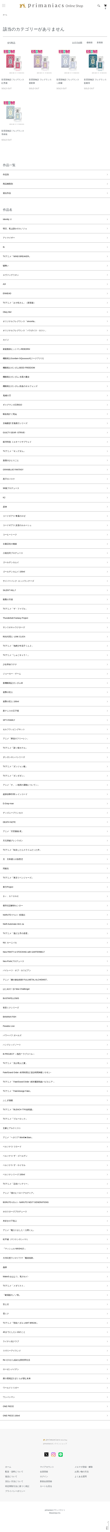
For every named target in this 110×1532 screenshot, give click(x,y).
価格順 (90, 43)
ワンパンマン (9, 1397)
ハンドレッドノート (12, 1045)
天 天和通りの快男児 (13, 859)
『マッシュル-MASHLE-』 (14, 1249)
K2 (4, 498)
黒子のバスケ (9, 479)
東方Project (8, 887)
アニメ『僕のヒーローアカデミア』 (19, 1193)
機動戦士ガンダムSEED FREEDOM (19, 368)
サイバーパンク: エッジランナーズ (18, 581)
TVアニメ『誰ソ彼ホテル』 (15, 748)
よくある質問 (78, 1477)
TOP (107, 1528)
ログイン (42, 1477)
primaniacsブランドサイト (55, 1510)
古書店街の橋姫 (10, 544)
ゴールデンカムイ (11, 563)
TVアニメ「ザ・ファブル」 (15, 609)
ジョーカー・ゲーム (12, 674)
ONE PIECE (8, 1407)
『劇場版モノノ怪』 (12, 1295)
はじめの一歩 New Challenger (16, 989)
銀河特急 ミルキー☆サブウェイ (17, 442)
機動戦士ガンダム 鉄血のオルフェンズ (20, 386)
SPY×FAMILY (9, 720)
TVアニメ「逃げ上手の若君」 (16, 934)
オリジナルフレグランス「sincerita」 (19, 321)
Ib (4, 247)
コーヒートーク (10, 535)
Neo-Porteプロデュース (13, 961)
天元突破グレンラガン (13, 841)
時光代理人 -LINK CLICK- (14, 637)
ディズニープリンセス (13, 813)
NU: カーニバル (10, 943)
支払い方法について (12, 1482)
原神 (5, 507)
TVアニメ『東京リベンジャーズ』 (18, 878)
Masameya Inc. (55, 1513)
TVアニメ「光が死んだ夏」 (15, 1063)
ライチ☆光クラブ (11, 1342)
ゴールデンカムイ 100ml (14, 572)
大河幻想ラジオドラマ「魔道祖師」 (19, 1258)
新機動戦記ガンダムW (13, 683)
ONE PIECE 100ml (11, 1416)
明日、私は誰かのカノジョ (15, 229)
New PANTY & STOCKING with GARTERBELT (24, 952)
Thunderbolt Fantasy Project (15, 618)
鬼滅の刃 (7, 396)
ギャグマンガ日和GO (12, 405)
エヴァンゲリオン (11, 275)
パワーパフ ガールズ (12, 1036)
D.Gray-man (8, 804)
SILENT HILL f (9, 590)
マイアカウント (45, 1467)
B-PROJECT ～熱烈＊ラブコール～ (19, 1054)
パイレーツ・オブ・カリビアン (17, 971)
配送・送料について (12, 1472)
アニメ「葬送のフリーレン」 (16, 739)
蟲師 (5, 1268)
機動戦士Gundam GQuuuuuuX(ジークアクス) (23, 359)
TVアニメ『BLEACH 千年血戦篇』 (18, 1110)
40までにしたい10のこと (14, 1332)
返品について (9, 1477)
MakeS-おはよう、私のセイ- (16, 1277)
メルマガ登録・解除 (81, 1467)
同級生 (6, 869)
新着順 (100, 43)
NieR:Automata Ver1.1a (13, 924)
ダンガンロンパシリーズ (14, 757)
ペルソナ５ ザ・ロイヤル (14, 1165)
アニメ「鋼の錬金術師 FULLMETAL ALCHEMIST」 (26, 980)
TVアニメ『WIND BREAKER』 (17, 257)
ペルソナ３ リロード (12, 1147)
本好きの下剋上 (10, 1221)
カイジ (6, 340)
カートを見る (44, 1486)
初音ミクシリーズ (11, 1008)
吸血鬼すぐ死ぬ (10, 414)
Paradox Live (9, 1026)
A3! (4, 284)
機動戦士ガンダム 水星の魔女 (16, 377)
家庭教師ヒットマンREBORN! (16, 349)
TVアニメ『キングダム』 (14, 451)
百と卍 (6, 1305)
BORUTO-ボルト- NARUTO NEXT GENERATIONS (26, 1203)
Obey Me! (7, 312)
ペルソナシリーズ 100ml (14, 1175)
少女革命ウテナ (10, 665)
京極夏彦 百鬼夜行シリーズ (15, 424)
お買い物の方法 (79, 1472)
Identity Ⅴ (7, 220)
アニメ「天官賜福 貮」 (13, 832)
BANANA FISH (9, 1017)
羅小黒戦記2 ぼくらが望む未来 (17, 1379)
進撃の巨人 (8, 692)
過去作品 (7, 193)
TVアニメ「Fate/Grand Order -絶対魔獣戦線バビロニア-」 (29, 1082)
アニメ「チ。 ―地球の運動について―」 (21, 785)
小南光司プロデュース (13, 553)
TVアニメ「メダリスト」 (14, 1286)
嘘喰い (6, 266)
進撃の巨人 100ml (11, 702)
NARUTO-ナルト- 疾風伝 (14, 915)
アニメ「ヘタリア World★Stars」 (18, 1138)
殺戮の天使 (8, 600)
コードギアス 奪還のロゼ (14, 516)
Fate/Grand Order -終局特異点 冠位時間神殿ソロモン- (27, 1073)
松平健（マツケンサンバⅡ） (16, 1240)
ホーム (5, 15)
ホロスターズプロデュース (15, 1212)
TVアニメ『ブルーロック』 (15, 1119)
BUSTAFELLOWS (11, 998)
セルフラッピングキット (14, 730)
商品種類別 (8, 184)
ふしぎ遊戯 (8, 1100)
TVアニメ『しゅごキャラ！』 (16, 655)
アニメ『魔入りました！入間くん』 (19, 1230)
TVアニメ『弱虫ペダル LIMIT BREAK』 (21, 1323)
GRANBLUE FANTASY (13, 470)
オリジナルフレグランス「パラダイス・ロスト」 (25, 331)
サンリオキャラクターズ (14, 628)
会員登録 (42, 1472)
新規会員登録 (44, 1482)
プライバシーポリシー (13, 1491)
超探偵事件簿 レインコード (15, 794)
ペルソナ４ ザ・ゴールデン (15, 1156)
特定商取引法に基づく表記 (15, 1486)
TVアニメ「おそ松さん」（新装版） (19, 303)
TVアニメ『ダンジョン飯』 (15, 767)
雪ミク (6, 1314)
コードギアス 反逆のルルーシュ (17, 526)
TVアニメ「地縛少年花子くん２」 (18, 646)
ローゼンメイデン (11, 1369)
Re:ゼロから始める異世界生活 (16, 1360)
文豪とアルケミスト (12, 1128)
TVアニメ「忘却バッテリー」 (16, 1184)
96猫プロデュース (11, 488)
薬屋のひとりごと (11, 461)
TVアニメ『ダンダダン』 (14, 776)
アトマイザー (9, 238)
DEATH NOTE (9, 822)
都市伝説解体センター (13, 906)
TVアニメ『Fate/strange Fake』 (17, 1091)
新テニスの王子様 (11, 711)
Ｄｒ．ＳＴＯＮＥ (11, 897)
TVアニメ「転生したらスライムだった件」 (22, 850)
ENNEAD (7, 294)
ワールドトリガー (11, 1388)
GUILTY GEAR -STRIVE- (14, 433)
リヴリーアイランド (12, 1351)
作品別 (6, 175)
